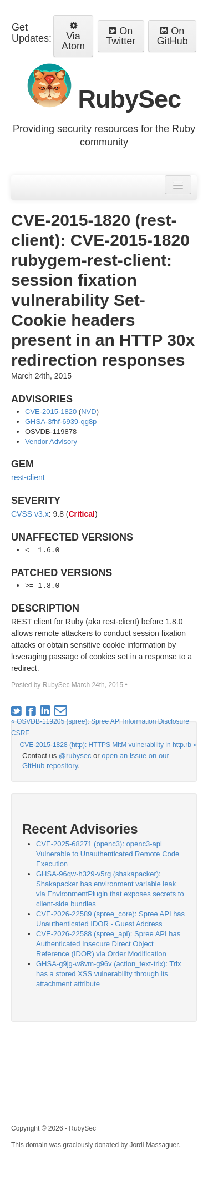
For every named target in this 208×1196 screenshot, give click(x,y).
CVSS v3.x (30, 513)
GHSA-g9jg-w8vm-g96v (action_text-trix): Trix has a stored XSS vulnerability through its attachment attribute (108, 974)
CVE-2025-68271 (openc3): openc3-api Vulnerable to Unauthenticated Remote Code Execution (107, 854)
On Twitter (120, 36)
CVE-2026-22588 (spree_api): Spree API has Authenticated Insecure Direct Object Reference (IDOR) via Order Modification (108, 944)
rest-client (28, 477)
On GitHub (172, 36)
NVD (88, 411)
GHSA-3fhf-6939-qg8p (61, 421)
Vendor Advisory (51, 441)
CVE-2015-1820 (51, 411)
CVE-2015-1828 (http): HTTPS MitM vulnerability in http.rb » (108, 745)
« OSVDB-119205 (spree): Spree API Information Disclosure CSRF (100, 727)
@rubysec (75, 755)
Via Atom (73, 36)
